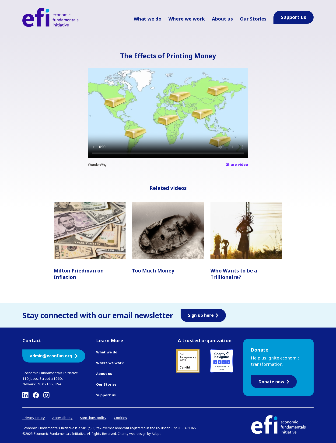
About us (222, 19)
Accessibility (62, 417)
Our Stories (253, 19)
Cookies (120, 417)
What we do (147, 19)
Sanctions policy (93, 417)
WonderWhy (97, 164)
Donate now (273, 381)
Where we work (186, 19)
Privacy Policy (33, 417)
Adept (156, 433)
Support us (106, 395)
